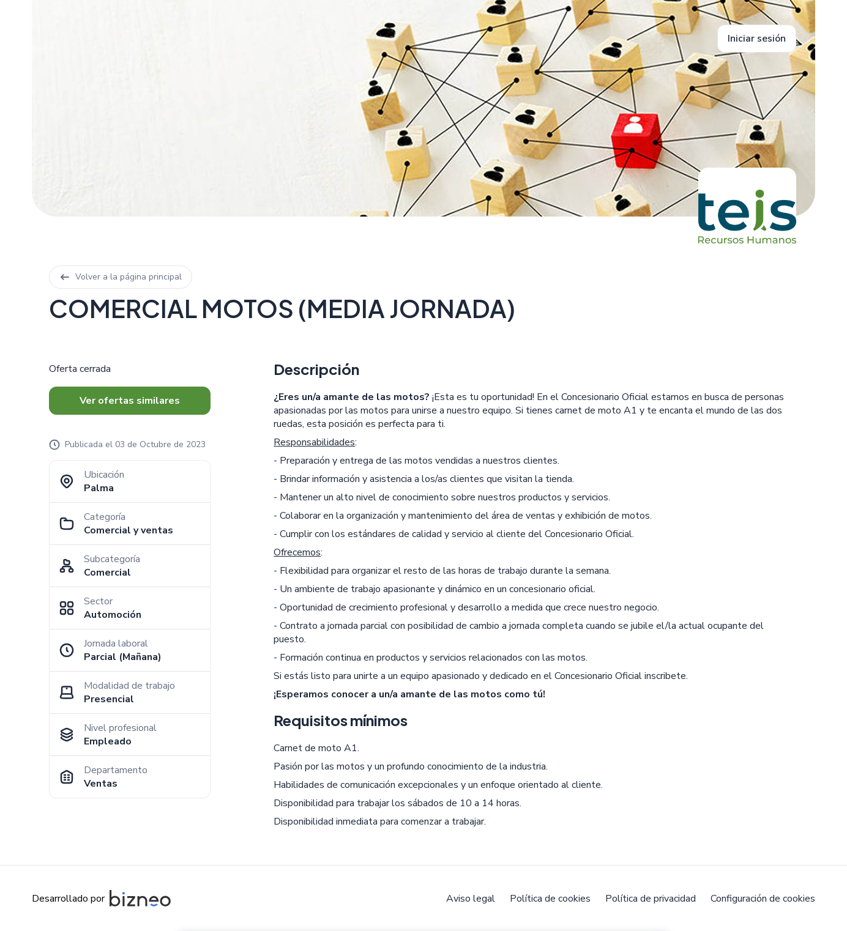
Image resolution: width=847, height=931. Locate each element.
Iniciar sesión (757, 38)
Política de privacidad (650, 898)
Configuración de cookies (763, 898)
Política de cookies (550, 898)
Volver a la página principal (120, 277)
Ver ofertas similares (130, 400)
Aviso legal (470, 898)
